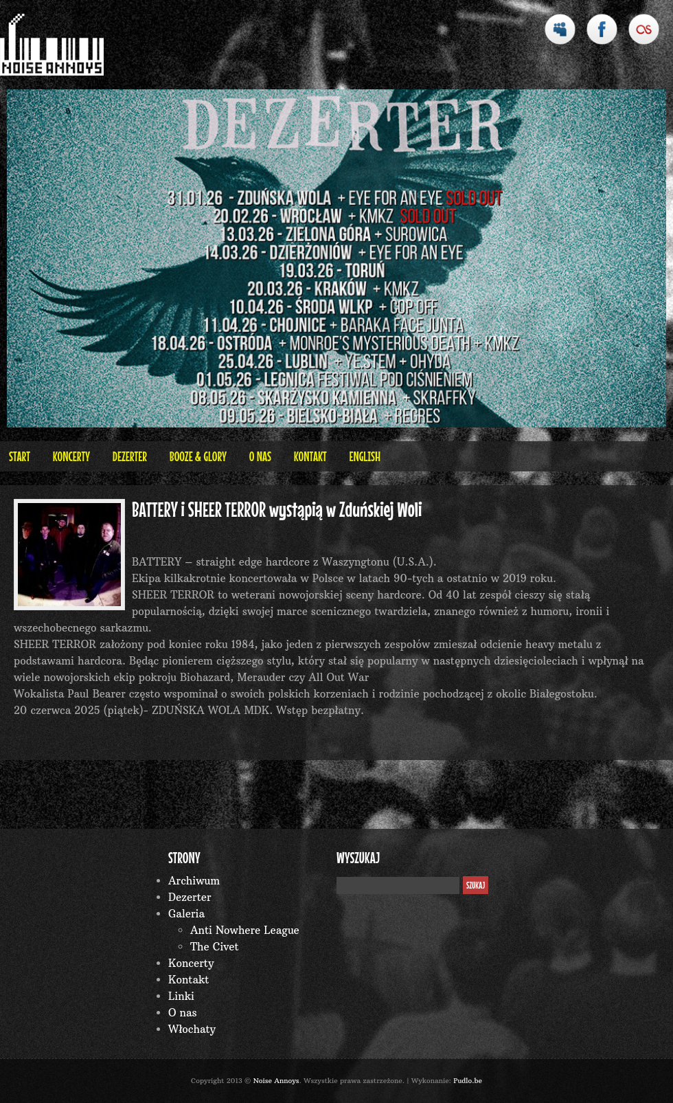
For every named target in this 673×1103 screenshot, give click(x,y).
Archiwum (194, 880)
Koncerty (71, 456)
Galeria (186, 913)
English (364, 456)
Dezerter (130, 456)
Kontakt (310, 456)
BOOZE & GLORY (198, 456)
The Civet (214, 946)
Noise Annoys (276, 1080)
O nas (260, 456)
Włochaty (192, 1029)
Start (19, 456)
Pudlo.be (467, 1080)
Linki (181, 996)
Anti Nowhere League (244, 930)
